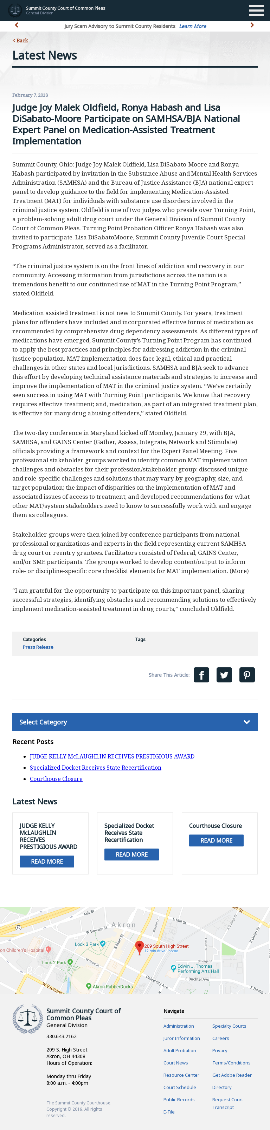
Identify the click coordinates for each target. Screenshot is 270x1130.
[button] (253, 29)
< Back (20, 40)
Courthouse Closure (56, 779)
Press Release (38, 647)
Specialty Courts (229, 1026)
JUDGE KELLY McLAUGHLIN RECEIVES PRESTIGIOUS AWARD (112, 756)
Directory (222, 1087)
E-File (169, 1112)
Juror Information (181, 1038)
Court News (175, 1063)
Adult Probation (179, 1050)
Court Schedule (179, 1087)
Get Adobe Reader (232, 1075)
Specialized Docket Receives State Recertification (95, 767)
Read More (47, 861)
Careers (220, 1038)
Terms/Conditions (231, 1063)
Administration (178, 1026)
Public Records (179, 1099)
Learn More (192, 26)
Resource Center (181, 1075)
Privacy (219, 1050)
